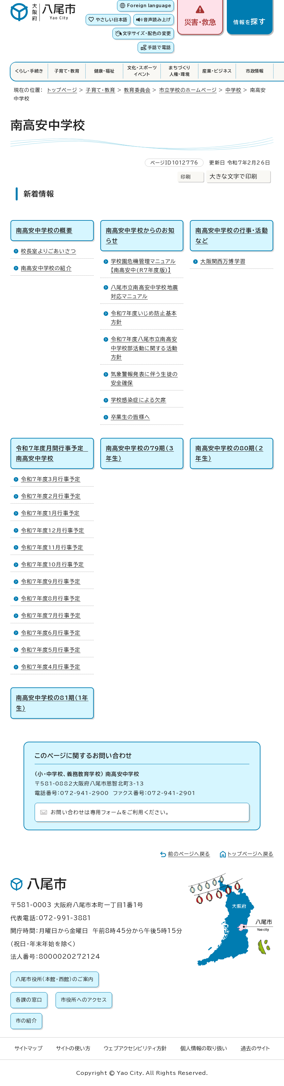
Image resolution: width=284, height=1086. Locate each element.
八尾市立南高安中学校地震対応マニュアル (144, 292)
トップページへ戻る (251, 854)
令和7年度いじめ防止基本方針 (144, 318)
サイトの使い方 (73, 1048)
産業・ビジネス (217, 71)
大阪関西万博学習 (222, 261)
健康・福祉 (104, 71)
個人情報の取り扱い (203, 1048)
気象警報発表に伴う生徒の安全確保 (144, 378)
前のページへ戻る (189, 854)
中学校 (234, 90)
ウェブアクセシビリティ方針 (135, 1048)
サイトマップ (28, 1048)
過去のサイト (255, 1048)
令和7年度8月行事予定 (50, 598)
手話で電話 (159, 47)
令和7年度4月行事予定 (50, 666)
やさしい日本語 (111, 19)
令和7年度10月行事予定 (52, 564)
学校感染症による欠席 (138, 400)
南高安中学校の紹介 (46, 268)
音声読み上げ (157, 19)
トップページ (62, 90)
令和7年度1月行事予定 (50, 513)
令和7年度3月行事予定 (50, 479)
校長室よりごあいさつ (48, 251)
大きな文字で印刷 (233, 176)
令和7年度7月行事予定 (51, 615)
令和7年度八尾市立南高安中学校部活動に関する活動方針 (144, 347)
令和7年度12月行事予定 (52, 530)
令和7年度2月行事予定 (51, 496)
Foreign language (149, 5)
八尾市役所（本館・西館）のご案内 (54, 979)
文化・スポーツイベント (142, 71)
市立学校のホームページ (188, 90)
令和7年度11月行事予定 (52, 547)
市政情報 (255, 71)
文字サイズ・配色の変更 (147, 33)
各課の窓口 (29, 999)
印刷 (186, 176)
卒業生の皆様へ (130, 417)
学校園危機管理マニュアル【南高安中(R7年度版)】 (143, 266)
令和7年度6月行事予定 (50, 632)
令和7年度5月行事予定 (50, 649)
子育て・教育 (67, 71)
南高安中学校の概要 (44, 230)
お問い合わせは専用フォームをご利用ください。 (110, 812)
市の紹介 (26, 1020)
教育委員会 (137, 90)
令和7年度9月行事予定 (50, 581)
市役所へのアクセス (84, 999)
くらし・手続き (29, 71)
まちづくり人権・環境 (180, 71)
